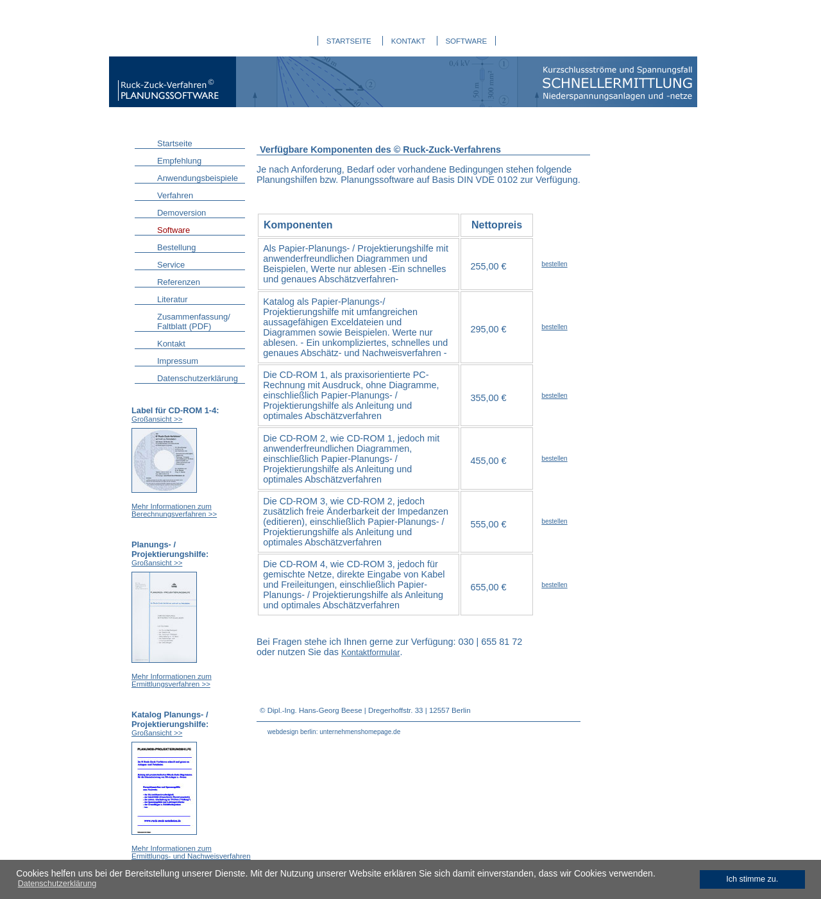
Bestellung (176, 247)
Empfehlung (179, 161)
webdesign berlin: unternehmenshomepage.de (333, 731)
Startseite (174, 143)
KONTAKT (408, 41)
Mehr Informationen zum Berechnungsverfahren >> (174, 510)
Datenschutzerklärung (197, 378)
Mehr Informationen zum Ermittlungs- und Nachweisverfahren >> (191, 856)
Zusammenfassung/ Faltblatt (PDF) (193, 321)
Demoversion (181, 213)
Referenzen (178, 282)
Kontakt (171, 343)
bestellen (554, 264)
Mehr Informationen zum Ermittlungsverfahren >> (171, 680)
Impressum (177, 361)
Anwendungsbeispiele (197, 178)
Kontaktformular (370, 652)
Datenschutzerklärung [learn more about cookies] (57, 883)
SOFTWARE (466, 41)
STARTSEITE (348, 41)
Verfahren (175, 195)
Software (173, 230)
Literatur (172, 299)
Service (171, 265)
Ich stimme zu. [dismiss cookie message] (752, 879)
